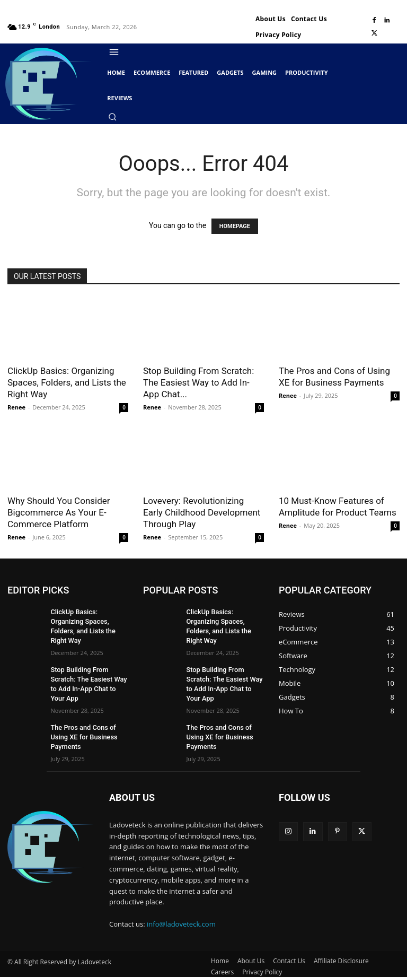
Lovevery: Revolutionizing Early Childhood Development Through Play (201, 512)
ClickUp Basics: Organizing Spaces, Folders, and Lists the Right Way (66, 382)
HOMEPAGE (234, 226)
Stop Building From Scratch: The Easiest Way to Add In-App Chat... (198, 382)
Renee (16, 407)
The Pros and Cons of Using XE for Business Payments (81, 722)
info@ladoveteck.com (181, 908)
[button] (112, 116)
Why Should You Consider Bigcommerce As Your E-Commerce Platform (58, 512)
